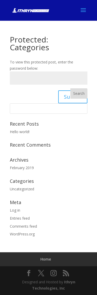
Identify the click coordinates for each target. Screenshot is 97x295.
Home (45, 259)
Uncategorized (22, 188)
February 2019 (22, 167)
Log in (15, 210)
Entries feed (20, 218)
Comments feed (23, 226)
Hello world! (19, 131)
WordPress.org (22, 234)
